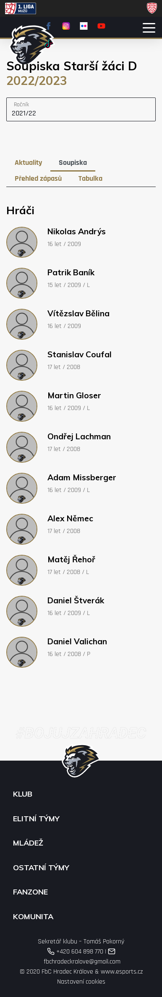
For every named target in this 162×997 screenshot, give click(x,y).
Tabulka (90, 178)
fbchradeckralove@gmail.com (81, 957)
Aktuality (28, 162)
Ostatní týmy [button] (41, 867)
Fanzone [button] (30, 892)
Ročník (21, 104)
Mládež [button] (28, 843)
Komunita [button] (33, 916)
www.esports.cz (122, 971)
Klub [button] (22, 794)
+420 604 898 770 (75, 951)
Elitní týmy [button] (36, 818)
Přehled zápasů (38, 178)
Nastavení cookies (81, 981)
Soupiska (73, 162)
